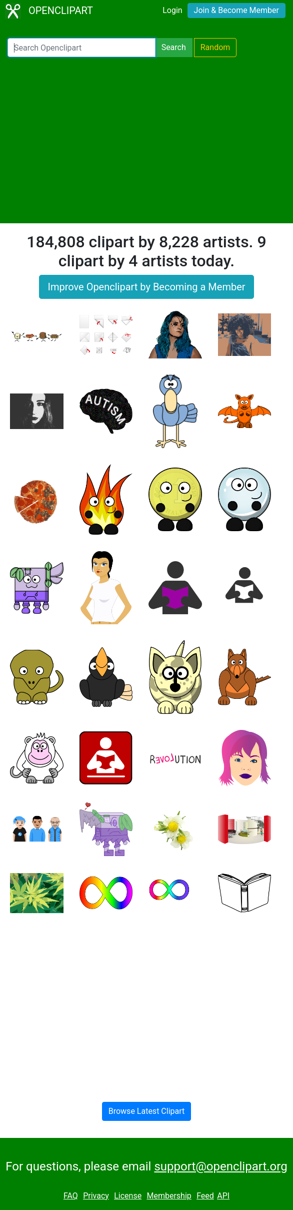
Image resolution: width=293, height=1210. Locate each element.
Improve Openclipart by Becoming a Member (146, 287)
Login (172, 10)
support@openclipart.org (220, 1166)
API (223, 1195)
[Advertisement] (147, 140)
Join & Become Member (236, 10)
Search (174, 47)
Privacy (96, 1195)
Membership (168, 1195)
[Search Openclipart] (82, 47)
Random (215, 47)
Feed (205, 1195)
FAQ (71, 1195)
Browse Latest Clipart (146, 1111)
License (128, 1195)
